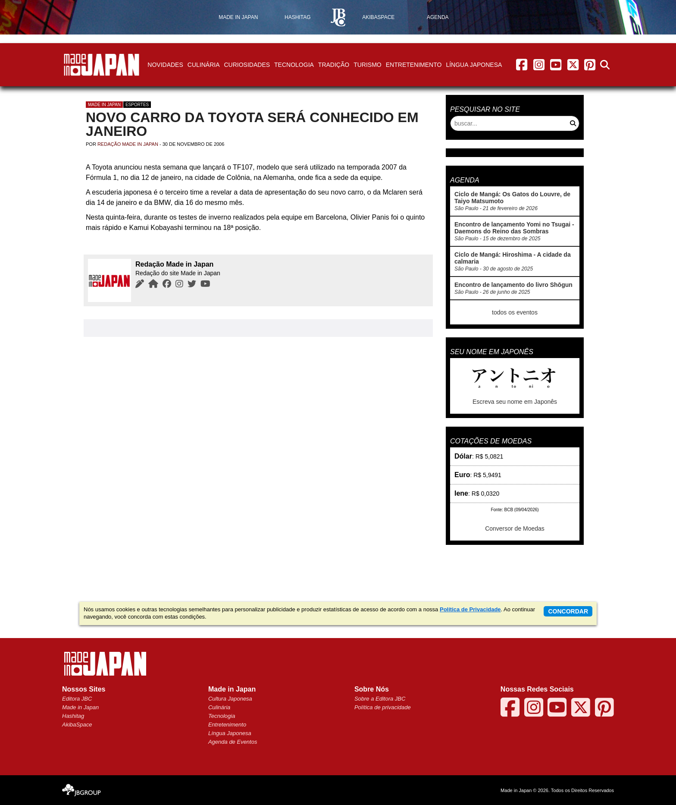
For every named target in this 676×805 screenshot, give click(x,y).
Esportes (137, 104)
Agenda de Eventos (232, 742)
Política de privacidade (382, 707)
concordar (568, 611)
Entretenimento (414, 64)
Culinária (204, 64)
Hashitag (73, 716)
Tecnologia (294, 64)
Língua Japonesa (474, 64)
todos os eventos (515, 312)
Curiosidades (247, 64)
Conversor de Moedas (515, 528)
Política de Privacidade (470, 609)
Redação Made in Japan (127, 144)
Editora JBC (77, 698)
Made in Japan (104, 104)
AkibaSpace (77, 724)
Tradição (333, 64)
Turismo (368, 64)
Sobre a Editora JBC (380, 698)
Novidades (165, 64)
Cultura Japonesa (230, 698)
